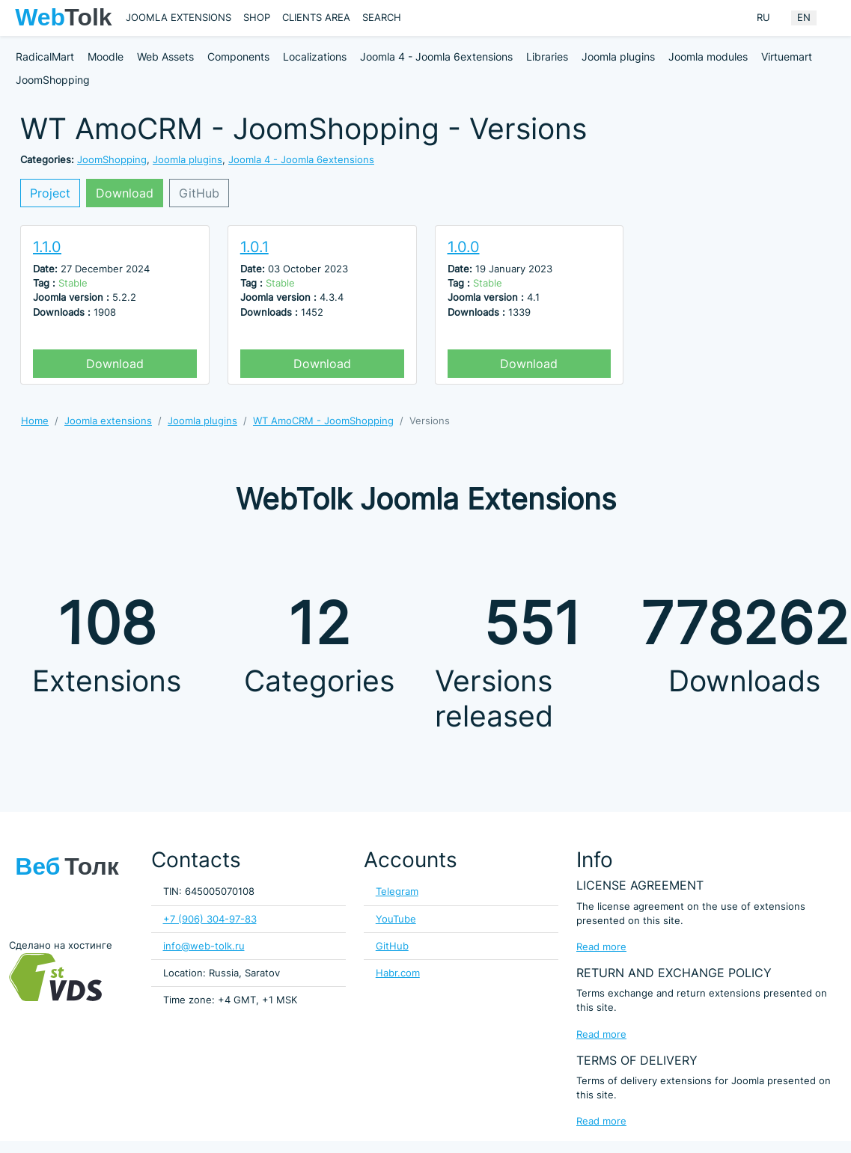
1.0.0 (464, 247)
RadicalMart (45, 56)
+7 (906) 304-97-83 (210, 919)
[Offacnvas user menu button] (832, 18)
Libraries (547, 56)
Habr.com (398, 973)
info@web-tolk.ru (204, 946)
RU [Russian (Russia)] (763, 17)
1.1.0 (47, 247)
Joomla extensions (178, 17)
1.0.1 (254, 247)
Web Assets (165, 56)
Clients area (316, 17)
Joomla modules (708, 56)
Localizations (315, 56)
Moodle (105, 56)
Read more (601, 946)
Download (124, 193)
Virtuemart (786, 56)
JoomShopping (53, 79)
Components (238, 56)
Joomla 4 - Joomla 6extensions (436, 56)
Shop (256, 17)
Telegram (397, 891)
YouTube (396, 919)
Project (50, 193)
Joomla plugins (618, 56)
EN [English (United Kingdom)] (804, 17)
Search (381, 17)
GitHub (199, 193)
